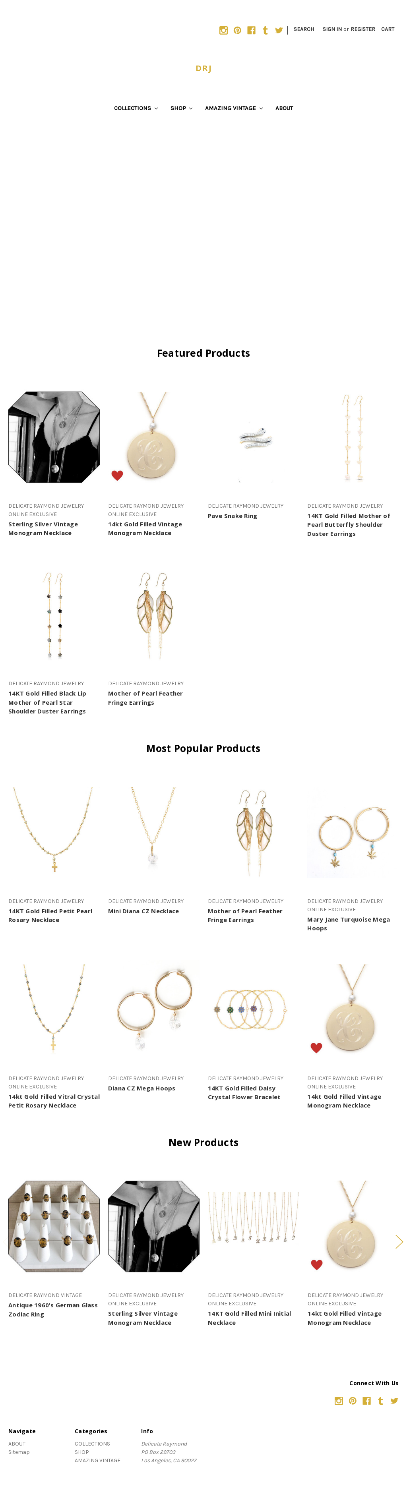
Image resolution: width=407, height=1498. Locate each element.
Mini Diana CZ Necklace (143, 911)
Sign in (332, 29)
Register (363, 29)
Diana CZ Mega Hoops (142, 1088)
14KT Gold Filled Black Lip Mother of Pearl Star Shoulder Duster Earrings (47, 702)
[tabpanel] (54, 1243)
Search (304, 29)
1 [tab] (191, 1332)
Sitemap (19, 1452)
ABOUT (284, 108)
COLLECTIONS (136, 108)
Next (399, 1241)
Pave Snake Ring (233, 516)
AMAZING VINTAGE (234, 108)
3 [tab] (216, 1332)
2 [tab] (203, 1332)
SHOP (182, 108)
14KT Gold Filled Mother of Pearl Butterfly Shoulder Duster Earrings (348, 524)
